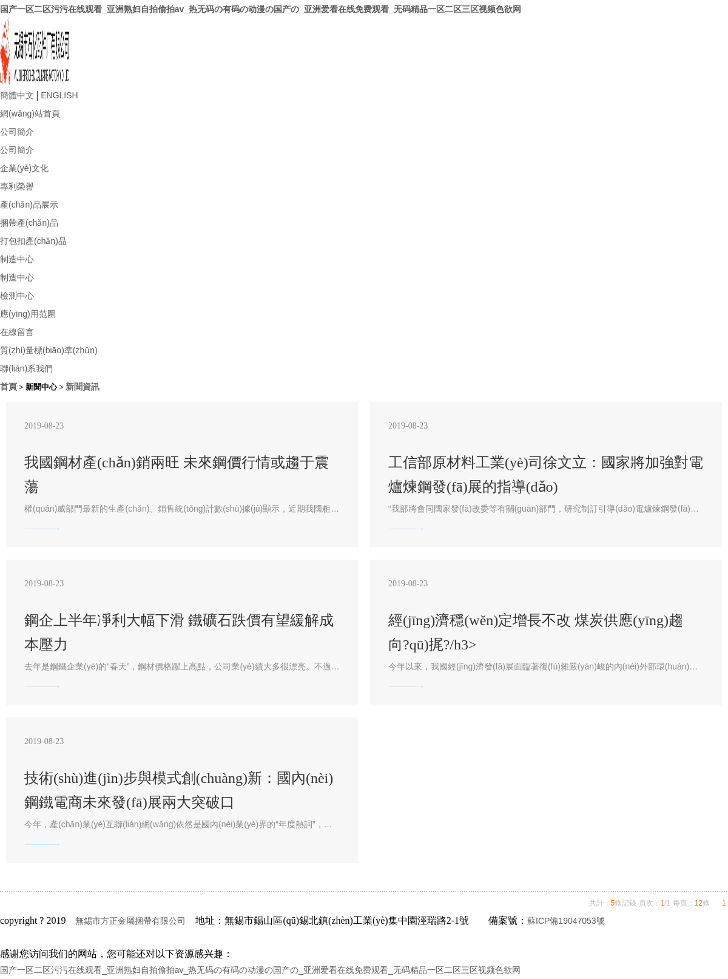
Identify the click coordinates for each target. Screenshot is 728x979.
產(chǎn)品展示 (29, 204)
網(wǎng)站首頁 (30, 113)
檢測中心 (17, 295)
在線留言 (17, 332)
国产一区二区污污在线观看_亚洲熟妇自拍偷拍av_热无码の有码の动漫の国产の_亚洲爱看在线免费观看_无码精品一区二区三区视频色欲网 (260, 9)
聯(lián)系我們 (26, 368)
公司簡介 (17, 132)
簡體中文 (17, 95)
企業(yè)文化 (24, 168)
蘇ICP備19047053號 (566, 921)
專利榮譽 (17, 186)
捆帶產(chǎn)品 (29, 223)
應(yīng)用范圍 (28, 314)
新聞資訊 (82, 386)
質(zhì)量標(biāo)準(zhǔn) (49, 350)
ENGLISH (59, 95)
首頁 (8, 386)
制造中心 (17, 259)
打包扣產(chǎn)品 (33, 241)
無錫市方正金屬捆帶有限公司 (130, 921)
